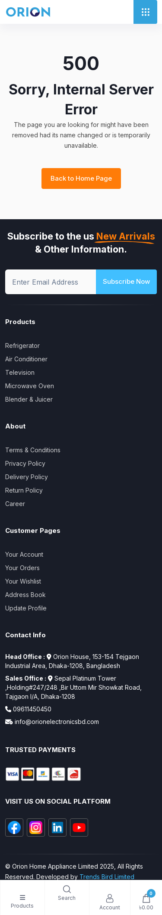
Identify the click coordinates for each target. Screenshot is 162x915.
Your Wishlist (23, 581)
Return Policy (24, 490)
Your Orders (22, 567)
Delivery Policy (26, 476)
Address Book (25, 594)
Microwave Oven (29, 385)
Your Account (24, 554)
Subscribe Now (126, 281)
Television (20, 372)
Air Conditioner (26, 359)
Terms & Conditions (32, 450)
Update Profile (26, 608)
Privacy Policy (25, 463)
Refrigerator (22, 345)
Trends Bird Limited (106, 876)
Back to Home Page (81, 178)
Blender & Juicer (29, 399)
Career (15, 503)
